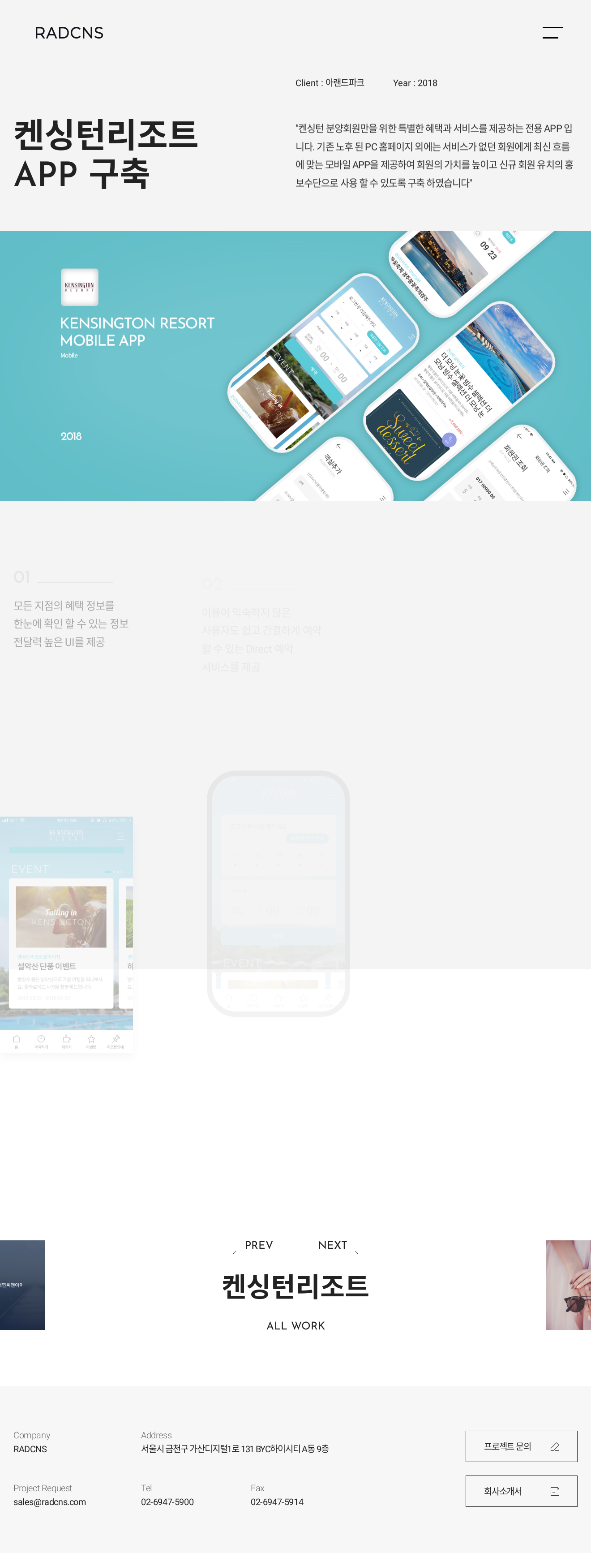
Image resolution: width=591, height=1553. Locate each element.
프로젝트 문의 (507, 1446)
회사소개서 (503, 1491)
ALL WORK (295, 1326)
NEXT (332, 1246)
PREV (259, 1246)
